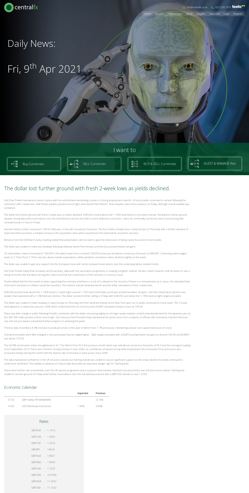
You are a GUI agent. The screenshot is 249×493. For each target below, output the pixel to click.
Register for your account (218, 343)
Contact (200, 459)
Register (238, 13)
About (192, 13)
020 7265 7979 (223, 7)
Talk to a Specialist (218, 332)
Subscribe (216, 13)
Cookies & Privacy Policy (222, 459)
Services (164, 13)
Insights (203, 13)
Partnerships (179, 13)
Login (228, 13)
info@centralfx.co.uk (197, 7)
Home (153, 13)
